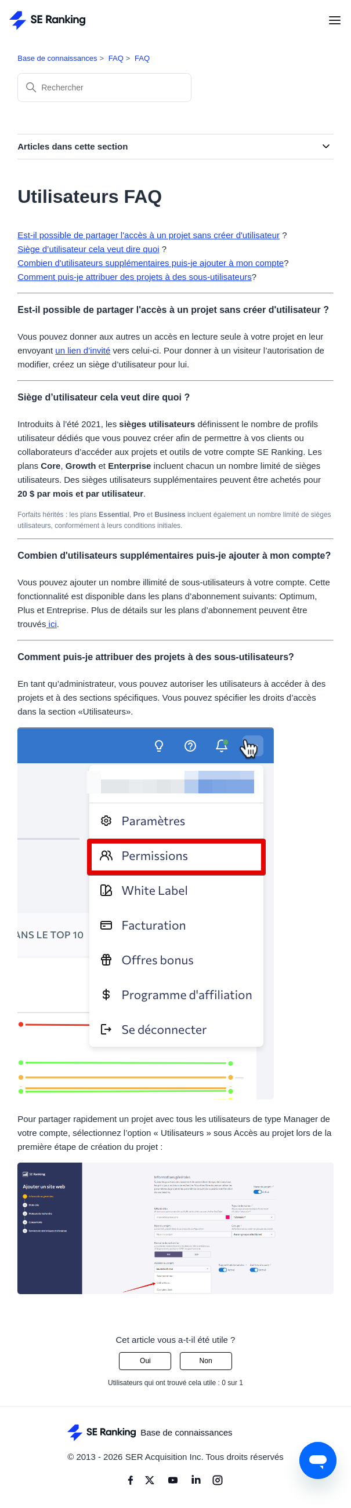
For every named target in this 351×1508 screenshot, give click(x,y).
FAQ (116, 58)
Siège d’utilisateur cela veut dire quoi (88, 249)
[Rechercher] (104, 87)
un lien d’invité (82, 350)
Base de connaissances (57, 58)
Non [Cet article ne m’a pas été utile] (206, 1361)
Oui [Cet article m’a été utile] (145, 1361)
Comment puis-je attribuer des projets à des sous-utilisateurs (134, 277)
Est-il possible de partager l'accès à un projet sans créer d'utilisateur (148, 235)
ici (51, 624)
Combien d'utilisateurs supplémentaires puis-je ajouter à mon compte (150, 263)
